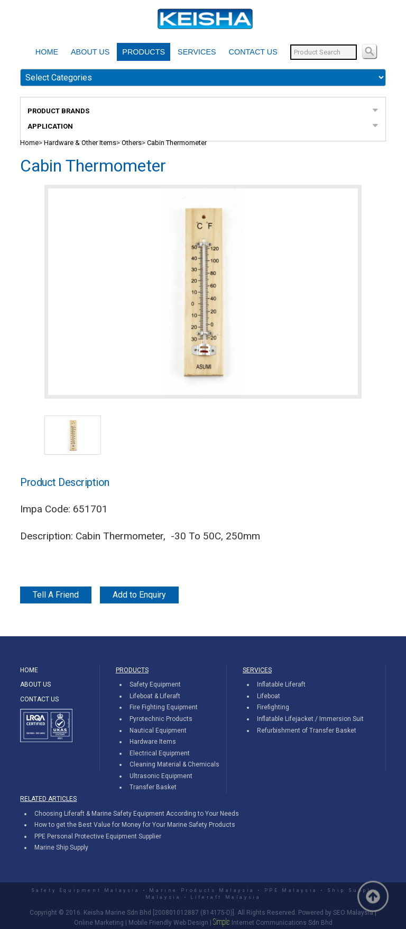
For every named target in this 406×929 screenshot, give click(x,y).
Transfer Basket (153, 787)
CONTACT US (253, 52)
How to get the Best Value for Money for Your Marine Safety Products (134, 824)
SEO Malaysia (353, 912)
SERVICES (197, 52)
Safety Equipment (155, 684)
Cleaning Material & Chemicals (174, 764)
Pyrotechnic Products (161, 719)
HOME (46, 52)
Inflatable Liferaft (281, 684)
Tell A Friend (56, 595)
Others (132, 143)
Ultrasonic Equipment (161, 776)
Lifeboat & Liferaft (155, 696)
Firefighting (273, 707)
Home (29, 143)
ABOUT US (90, 52)
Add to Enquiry (139, 595)
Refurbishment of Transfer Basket (306, 730)
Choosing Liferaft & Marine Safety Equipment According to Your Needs (136, 813)
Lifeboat (268, 696)
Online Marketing (99, 922)
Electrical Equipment (160, 753)
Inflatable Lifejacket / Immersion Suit (310, 719)
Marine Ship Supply (61, 847)
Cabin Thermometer (177, 143)
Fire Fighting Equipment (164, 707)
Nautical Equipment (158, 730)
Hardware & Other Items (80, 143)
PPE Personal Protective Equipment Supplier (97, 836)
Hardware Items (153, 741)
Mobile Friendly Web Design (168, 922)
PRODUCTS (143, 52)
